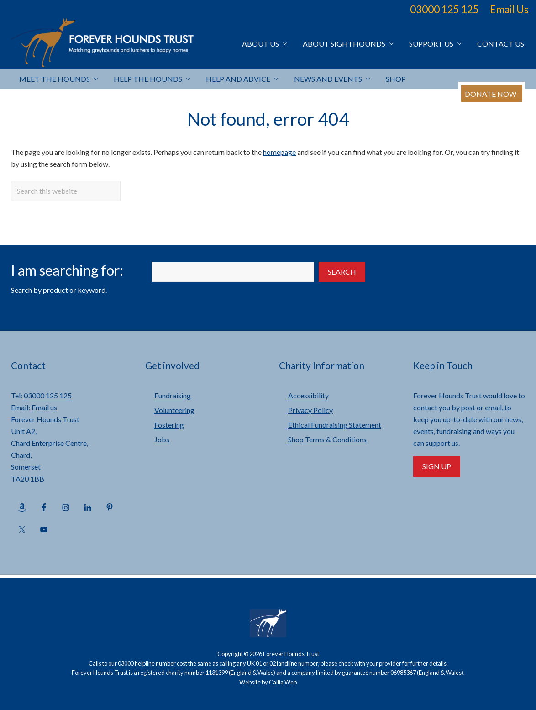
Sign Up (436, 466)
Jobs (161, 439)
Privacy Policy (310, 410)
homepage (279, 152)
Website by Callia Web (268, 682)
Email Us (509, 9)
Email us (44, 407)
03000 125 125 (444, 9)
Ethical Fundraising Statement (334, 424)
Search (342, 271)
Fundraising (172, 395)
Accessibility (308, 395)
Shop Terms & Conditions (327, 439)
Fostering (169, 424)
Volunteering (174, 410)
